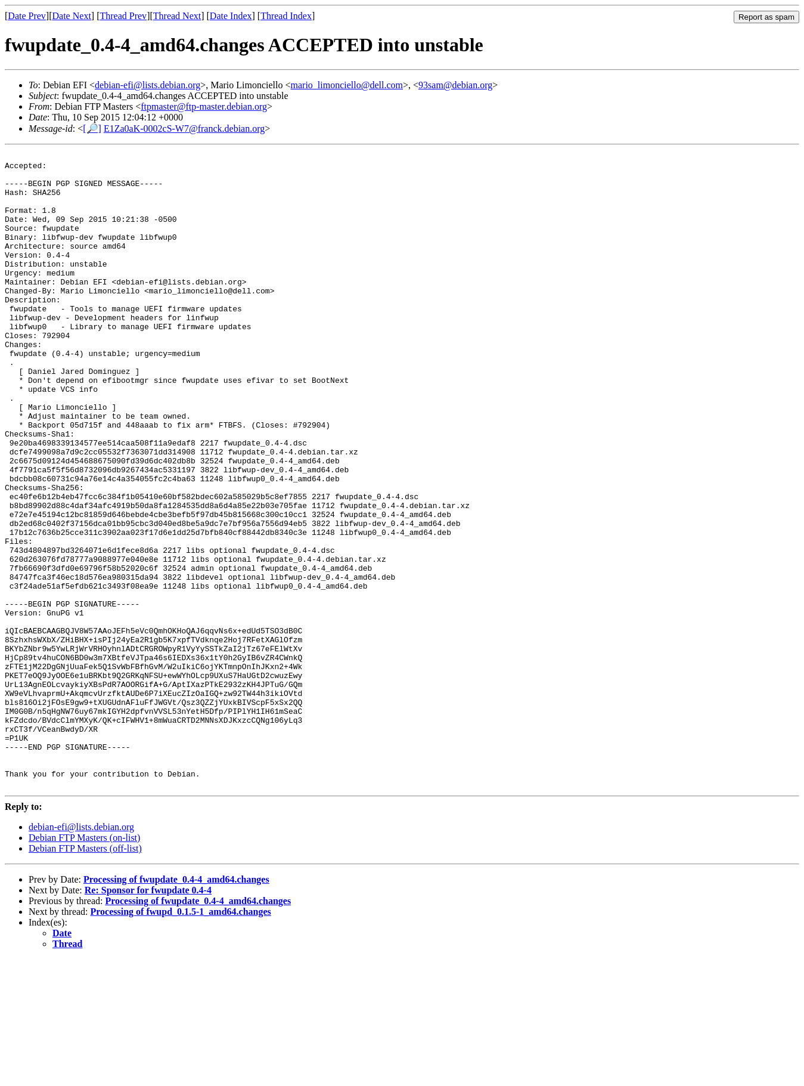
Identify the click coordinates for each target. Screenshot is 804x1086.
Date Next (71, 16)
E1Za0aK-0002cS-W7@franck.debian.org (184, 128)
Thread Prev (123, 16)
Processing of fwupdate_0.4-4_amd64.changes (176, 1006)
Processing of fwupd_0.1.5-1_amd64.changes (181, 1039)
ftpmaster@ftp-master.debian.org (204, 106)
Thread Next (177, 16)
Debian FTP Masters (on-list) (84, 965)
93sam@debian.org (455, 85)
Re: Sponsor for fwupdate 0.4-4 (148, 1017)
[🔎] (92, 128)
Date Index (231, 16)
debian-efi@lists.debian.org (147, 85)
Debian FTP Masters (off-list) (85, 975)
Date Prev (27, 16)
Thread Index (286, 16)
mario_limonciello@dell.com (347, 85)
